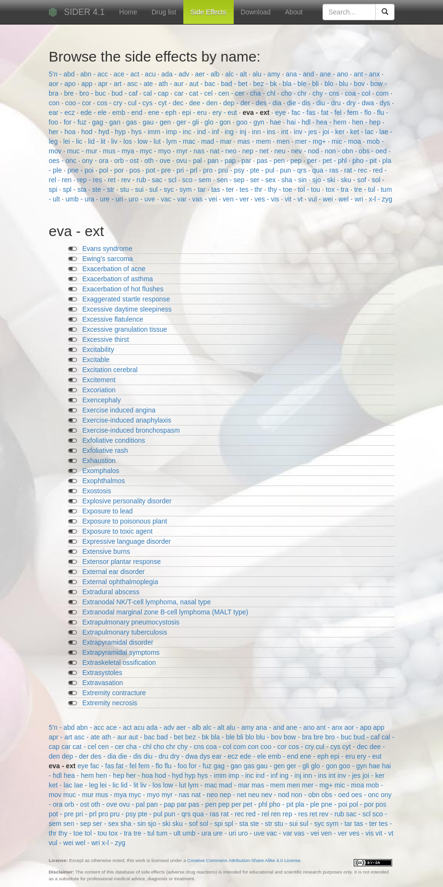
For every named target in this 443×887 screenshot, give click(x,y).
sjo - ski (324, 180)
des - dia (270, 103)
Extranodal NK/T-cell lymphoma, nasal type (147, 602)
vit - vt (294, 199)
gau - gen (158, 122)
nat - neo (224, 151)
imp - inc (179, 132)
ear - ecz (63, 112)
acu (151, 74)
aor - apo (63, 83)
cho (287, 93)
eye (281, 112)
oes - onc (63, 160)
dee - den (204, 103)
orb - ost (127, 160)
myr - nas (191, 151)
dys (386, 103)
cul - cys (141, 103)
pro (209, 170)
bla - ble (296, 83)
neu (280, 151)
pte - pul (263, 170)
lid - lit (97, 141)
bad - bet (235, 83)
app (87, 83)
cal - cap (156, 93)
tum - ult (169, 833)
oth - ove (158, 160)
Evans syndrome (107, 248)
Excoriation (99, 390)
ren (67, 180)
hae (276, 122)
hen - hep (367, 122)
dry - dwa (361, 103)
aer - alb (208, 74)
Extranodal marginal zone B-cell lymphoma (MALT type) (166, 612)
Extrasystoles (102, 672)
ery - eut (225, 112)
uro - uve (143, 199)
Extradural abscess (111, 592)
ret (112, 180)
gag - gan (107, 122)
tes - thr (251, 189)
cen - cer (232, 93)
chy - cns (326, 93)
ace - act (127, 74)
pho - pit (365, 160)
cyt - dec (171, 103)
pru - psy (232, 170)
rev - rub (134, 180)
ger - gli (189, 122)
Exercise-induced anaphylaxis (127, 420)
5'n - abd (63, 74)
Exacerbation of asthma (118, 279)
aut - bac (203, 83)
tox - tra (338, 189)
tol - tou (310, 189)
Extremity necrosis (110, 703)
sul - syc (162, 189)
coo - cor (79, 103)
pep (296, 160)
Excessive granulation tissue (125, 329)
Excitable (96, 359)
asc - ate (141, 83)
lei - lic (73, 141)
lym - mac (182, 141)
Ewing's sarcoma (108, 258)
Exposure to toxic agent (118, 531)
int (285, 132)
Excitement (99, 380)
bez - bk (266, 83)
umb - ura (81, 199)
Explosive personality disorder (127, 501)
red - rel (258, 814)
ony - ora (96, 160)
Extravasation (103, 683)
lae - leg (87, 785)
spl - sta (75, 189)
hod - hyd (96, 132)
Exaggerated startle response (126, 299)
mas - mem (255, 141)
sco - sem (197, 180)
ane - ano (335, 74)
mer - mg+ (311, 141)
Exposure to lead (108, 511)
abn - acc (94, 74)
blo (329, 83)
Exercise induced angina (119, 410)
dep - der (237, 103)
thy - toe (281, 189)
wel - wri (351, 199)
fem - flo (360, 112)
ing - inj (236, 132)
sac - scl (165, 180)
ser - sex (264, 180)
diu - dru (329, 103)
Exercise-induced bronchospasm (131, 430)
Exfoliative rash (105, 450)
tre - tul (365, 189)
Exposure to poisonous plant (125, 521)
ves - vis (267, 199)
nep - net (256, 151)
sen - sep (231, 180)
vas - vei (205, 199)
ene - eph (163, 112)
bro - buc (93, 93)
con (55, 103)
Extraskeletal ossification (119, 662)
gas (132, 122)
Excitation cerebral (110, 370)
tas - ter (223, 189)
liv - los (122, 141)
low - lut (150, 141)
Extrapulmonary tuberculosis (125, 632)
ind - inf (209, 132)
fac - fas (304, 112)
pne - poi (81, 170)
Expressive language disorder (127, 541)
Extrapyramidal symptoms (121, 652)
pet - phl (335, 160)
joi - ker (335, 132)
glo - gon (218, 122)
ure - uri (112, 199)
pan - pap (222, 160)
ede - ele (94, 112)
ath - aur (171, 83)
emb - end (128, 112)
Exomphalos (101, 471)
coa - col (358, 93)
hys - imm (147, 132)
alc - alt (237, 74)
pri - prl (188, 170)
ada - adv (176, 74)
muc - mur (83, 151)
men (283, 141)
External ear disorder (114, 571)
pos (136, 170)
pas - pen (272, 160)
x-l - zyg (380, 199)
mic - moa (347, 141)
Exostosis (97, 491)
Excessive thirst (106, 339)
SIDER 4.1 (84, 12)
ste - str (104, 189)
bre (69, 93)
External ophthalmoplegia (120, 582)
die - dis (299, 103)
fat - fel (332, 112)
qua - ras (326, 170)
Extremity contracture (114, 693)
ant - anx (368, 74)
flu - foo (177, 766)
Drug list (164, 12)
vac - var (175, 199)
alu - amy (267, 74)
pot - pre (159, 170)
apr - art (110, 83)
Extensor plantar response (122, 561)
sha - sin (295, 180)
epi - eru (195, 112)
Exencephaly (102, 400)
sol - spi (212, 823)
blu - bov (353, 83)
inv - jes (306, 132)
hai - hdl (299, 122)
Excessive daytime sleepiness (127, 309)
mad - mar (217, 141)
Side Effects (208, 12)
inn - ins (264, 132)
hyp (121, 132)
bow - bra (298, 737)
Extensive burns (107, 551)
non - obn (340, 151)
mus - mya (119, 151)
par (247, 160)
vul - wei (321, 199)
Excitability (98, 349)
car (179, 93)
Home (128, 12)
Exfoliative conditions (114, 440)
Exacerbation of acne (114, 269)
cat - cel (202, 93)
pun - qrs (294, 170)
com (383, 93)
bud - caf (125, 93)
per (313, 160)
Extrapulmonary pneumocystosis (131, 622)
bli (316, 83)
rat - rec (356, 170)
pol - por (112, 170)
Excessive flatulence (113, 319)
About (294, 12)
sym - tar (193, 189)
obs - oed (373, 151)
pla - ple (308, 804)
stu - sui (132, 189)
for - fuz (76, 122)
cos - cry (110, 103)
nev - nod (306, 151)
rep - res (90, 180)
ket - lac (363, 132)
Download (256, 12)
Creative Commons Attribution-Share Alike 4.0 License (243, 860)
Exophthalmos (104, 481)
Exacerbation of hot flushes (123, 289)
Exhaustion (99, 460)
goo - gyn (251, 122)
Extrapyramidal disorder (118, 642)
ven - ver (237, 199)
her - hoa (63, 132)
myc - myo (156, 151)
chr (303, 93)
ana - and (301, 74)
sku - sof (354, 180)
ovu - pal (190, 160)
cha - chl (263, 93)
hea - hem (332, 122)
